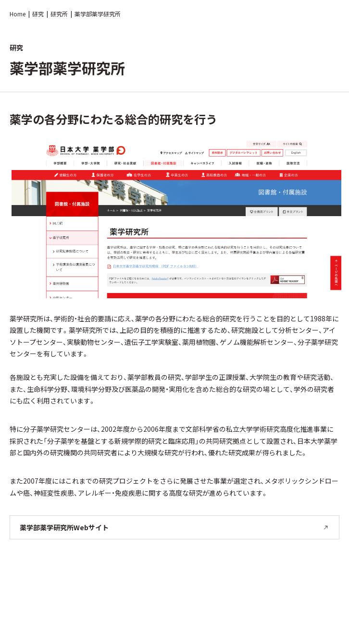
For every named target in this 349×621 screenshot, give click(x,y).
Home (17, 14)
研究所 (59, 14)
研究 (38, 14)
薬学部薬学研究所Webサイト (174, 527)
